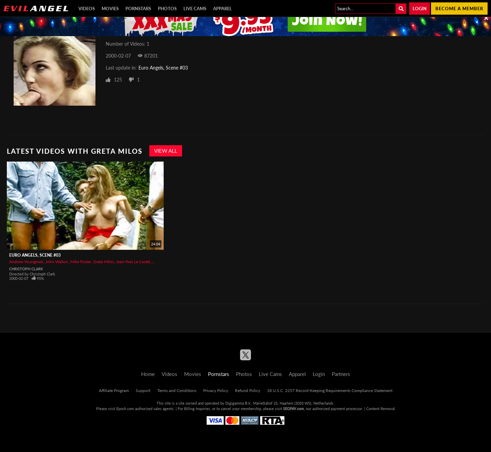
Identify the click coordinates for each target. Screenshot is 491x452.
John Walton (56, 261)
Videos (86, 8)
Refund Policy (247, 390)
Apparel (222, 8)
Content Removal (380, 408)
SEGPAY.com (293, 408)
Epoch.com (125, 408)
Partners (341, 374)
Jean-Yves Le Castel (133, 261)
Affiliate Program (114, 390)
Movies (110, 8)
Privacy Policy (215, 390)
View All (165, 151)
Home (148, 374)
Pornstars (138, 8)
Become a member (459, 8)
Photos (167, 8)
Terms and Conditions (176, 390)
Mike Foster (80, 261)
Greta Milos (103, 261)
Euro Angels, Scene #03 (163, 68)
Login (420, 8)
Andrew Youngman (26, 261)
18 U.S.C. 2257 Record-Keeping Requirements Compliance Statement (329, 390)
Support (143, 390)
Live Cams (194, 8)
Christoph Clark (26, 269)
